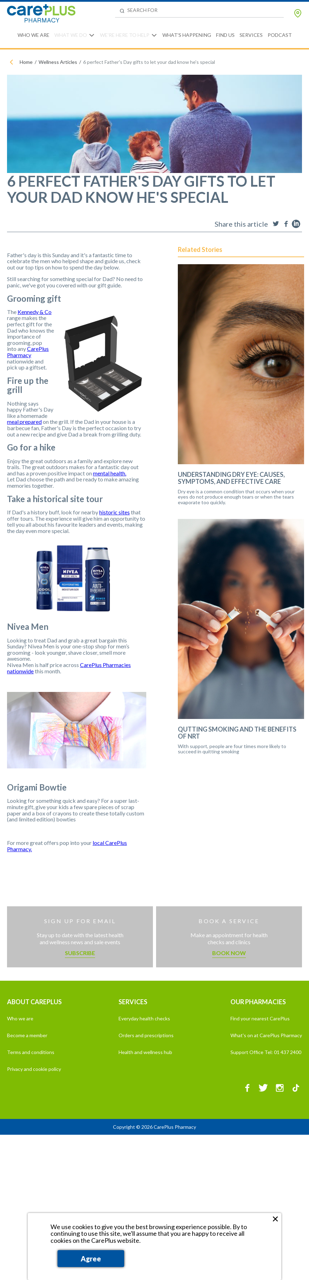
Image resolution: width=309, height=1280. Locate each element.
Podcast (280, 35)
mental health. (109, 473)
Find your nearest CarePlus (260, 1018)
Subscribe (80, 952)
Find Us (225, 35)
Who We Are (33, 35)
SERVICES (133, 1002)
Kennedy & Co (35, 311)
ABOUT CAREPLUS (34, 1002)
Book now (229, 952)
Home (26, 62)
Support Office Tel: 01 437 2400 (265, 1052)
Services (251, 35)
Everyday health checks (144, 1018)
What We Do (70, 35)
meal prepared (24, 421)
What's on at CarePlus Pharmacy (266, 1035)
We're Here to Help (124, 35)
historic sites (114, 512)
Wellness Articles (58, 62)
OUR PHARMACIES (258, 1002)
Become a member (27, 1035)
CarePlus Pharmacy (28, 351)
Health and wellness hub (145, 1052)
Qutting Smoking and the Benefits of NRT (237, 733)
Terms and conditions (30, 1052)
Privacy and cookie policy (34, 1069)
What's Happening (186, 35)
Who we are (20, 1018)
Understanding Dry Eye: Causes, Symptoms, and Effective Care (231, 478)
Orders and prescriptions (146, 1035)
